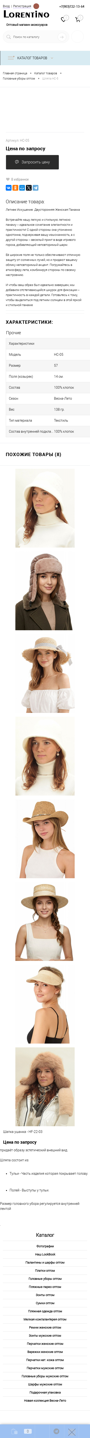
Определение (36, 6)
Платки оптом (45, 1270)
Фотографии (45, 1246)
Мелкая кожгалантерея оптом (45, 1319)
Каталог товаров (31, 58)
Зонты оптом (45, 1295)
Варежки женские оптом (45, 1352)
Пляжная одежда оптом (45, 1311)
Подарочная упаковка (45, 1392)
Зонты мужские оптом (45, 1335)
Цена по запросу (25, 148)
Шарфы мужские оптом (45, 1384)
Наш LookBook (45, 1254)
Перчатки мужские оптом (45, 1368)
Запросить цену (32, 162)
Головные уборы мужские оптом (45, 1376)
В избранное (17, 179)
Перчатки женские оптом (45, 1344)
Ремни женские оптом (45, 1327)
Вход (6, 6)
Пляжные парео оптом (45, 1287)
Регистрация (22, 6)
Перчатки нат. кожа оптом (45, 1360)
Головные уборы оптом (45, 1279)
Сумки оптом (45, 1303)
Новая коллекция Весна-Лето (45, 1400)
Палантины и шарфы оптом (45, 1262)
